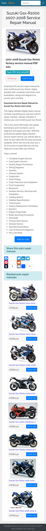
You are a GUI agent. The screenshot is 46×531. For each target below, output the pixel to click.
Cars (4, 2)
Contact (32, 526)
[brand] (43, 3)
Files (25, 529)
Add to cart (23, 239)
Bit (21, 529)
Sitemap (31, 529)
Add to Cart (27, 78)
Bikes (12, 2)
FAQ (26, 526)
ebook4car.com (16, 526)
